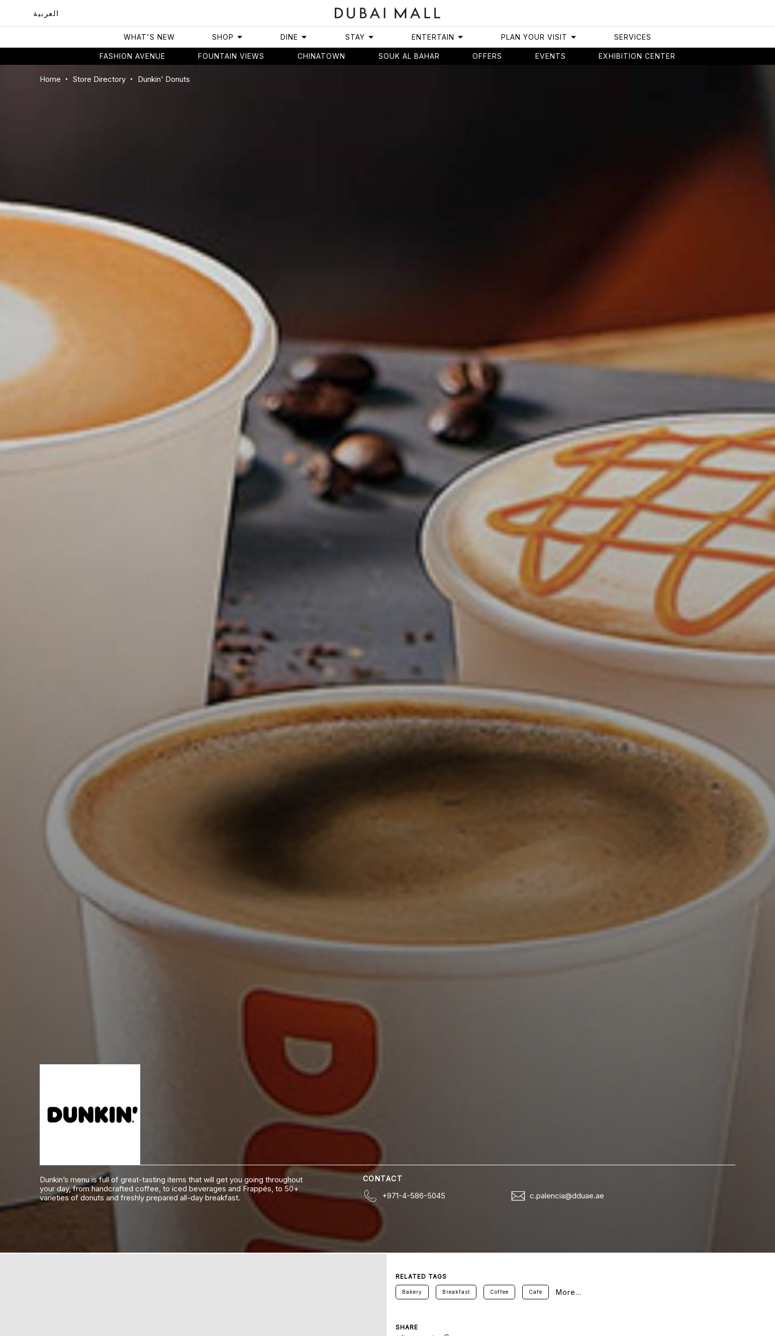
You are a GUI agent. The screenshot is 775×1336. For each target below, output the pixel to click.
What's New (149, 37)
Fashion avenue (132, 56)
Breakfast (456, 1292)
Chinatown (321, 56)
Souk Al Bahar (409, 56)
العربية (46, 13)
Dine (294, 37)
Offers (487, 56)
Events (550, 56)
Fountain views (231, 56)
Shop (227, 37)
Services (632, 37)
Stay (359, 37)
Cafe (535, 1292)
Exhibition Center (637, 56)
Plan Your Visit (539, 37)
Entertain (438, 37)
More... (569, 1292)
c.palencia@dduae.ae (567, 1195)
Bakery (412, 1292)
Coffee (499, 1292)
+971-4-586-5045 (413, 1195)
